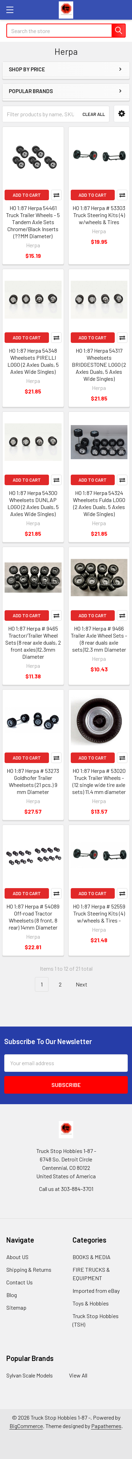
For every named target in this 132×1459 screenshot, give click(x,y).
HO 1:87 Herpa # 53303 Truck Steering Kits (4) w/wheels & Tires (99, 214)
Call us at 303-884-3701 (66, 1188)
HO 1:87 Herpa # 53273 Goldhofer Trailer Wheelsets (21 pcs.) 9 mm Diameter (33, 781)
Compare (56, 195)
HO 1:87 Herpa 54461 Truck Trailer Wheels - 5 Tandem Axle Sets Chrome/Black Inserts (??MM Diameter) (33, 221)
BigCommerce (26, 1425)
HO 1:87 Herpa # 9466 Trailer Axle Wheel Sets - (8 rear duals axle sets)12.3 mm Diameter (99, 639)
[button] (122, 113)
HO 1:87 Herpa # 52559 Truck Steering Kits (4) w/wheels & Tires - (99, 913)
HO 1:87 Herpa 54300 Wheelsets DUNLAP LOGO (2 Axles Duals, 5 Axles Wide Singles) (33, 503)
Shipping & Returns (28, 1269)
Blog (11, 1294)
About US (17, 1256)
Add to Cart (27, 195)
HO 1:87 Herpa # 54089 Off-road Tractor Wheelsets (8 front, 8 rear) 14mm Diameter (32, 917)
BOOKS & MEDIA (92, 1256)
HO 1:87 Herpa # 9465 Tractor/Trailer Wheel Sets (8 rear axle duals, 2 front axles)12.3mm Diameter (33, 642)
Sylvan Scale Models (29, 1375)
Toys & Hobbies (91, 1303)
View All (78, 1375)
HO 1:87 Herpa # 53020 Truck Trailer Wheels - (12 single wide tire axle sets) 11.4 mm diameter (99, 781)
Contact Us (19, 1282)
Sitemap (16, 1307)
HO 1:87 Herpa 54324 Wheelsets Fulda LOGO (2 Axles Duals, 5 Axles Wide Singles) (99, 503)
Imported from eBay (96, 1290)
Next (85, 984)
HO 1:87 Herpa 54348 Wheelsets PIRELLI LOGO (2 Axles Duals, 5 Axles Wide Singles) (33, 361)
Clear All (93, 114)
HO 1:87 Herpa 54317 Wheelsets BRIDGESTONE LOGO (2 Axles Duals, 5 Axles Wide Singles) (99, 364)
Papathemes (106, 1425)
